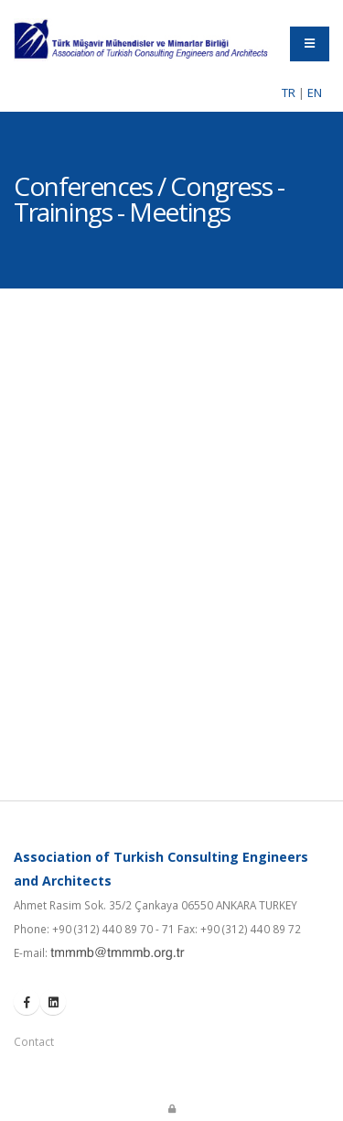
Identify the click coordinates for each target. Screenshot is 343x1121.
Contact (34, 1041)
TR (288, 92)
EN (314, 92)
